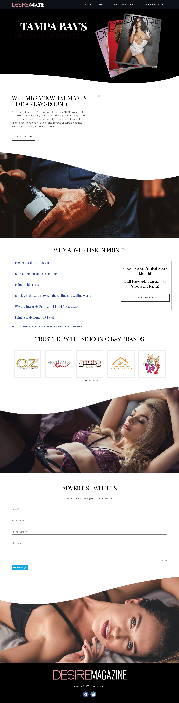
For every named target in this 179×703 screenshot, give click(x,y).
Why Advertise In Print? (125, 4)
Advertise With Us (154, 4)
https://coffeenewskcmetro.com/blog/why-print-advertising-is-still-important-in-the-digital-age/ (50, 326)
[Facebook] (86, 694)
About (102, 4)
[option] (27, 364)
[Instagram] (93, 694)
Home (88, 4)
